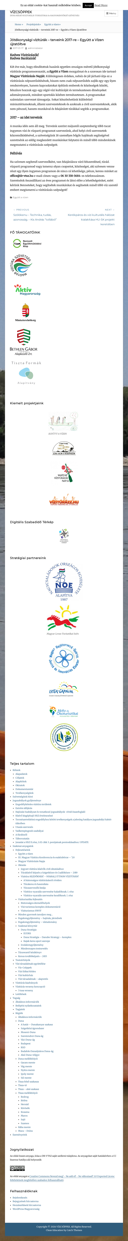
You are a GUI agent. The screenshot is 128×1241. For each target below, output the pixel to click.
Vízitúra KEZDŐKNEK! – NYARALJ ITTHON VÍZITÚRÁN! (50, 876)
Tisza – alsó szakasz (28, 1089)
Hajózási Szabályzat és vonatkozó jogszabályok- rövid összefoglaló (50, 811)
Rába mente (24, 1127)
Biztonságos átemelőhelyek (35, 903)
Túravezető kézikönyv (30, 952)
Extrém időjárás (24, 808)
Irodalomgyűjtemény (32, 945)
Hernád (25, 1104)
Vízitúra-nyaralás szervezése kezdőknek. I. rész (48, 895)
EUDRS (27, 933)
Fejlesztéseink (23, 850)
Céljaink (20, 777)
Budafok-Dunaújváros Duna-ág (37, 1051)
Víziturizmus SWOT (31, 910)
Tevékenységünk (25, 793)
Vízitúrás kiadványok (27, 982)
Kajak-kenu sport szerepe (37, 941)
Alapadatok (21, 774)
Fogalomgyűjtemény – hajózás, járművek (40, 918)
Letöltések (21, 994)
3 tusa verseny (25, 990)
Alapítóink (21, 781)
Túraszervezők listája (35, 887)
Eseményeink (20, 1134)
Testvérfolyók (23, 960)
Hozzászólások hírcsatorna (27, 1205)
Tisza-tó (22, 1085)
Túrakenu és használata (36, 884)
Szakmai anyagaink (23, 846)
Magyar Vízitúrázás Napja (31, 861)
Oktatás (22, 865)
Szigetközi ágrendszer (32, 1028)
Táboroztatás (22, 838)
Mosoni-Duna (28, 1032)
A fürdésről (21, 834)
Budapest (25, 1043)
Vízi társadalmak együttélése (31, 963)
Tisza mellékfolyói (28, 1093)
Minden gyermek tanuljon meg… (35, 914)
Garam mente (28, 1062)
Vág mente (26, 1066)
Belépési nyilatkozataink (28, 1005)
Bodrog (25, 1096)
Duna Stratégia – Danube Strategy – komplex (48, 937)
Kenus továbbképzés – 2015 (32, 956)
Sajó (23, 1119)
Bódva (24, 1100)
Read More (101, 5)
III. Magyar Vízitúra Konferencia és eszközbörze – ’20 (46, 857)
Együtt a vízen (52, 24)
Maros (24, 1115)
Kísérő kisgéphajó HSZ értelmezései (34, 815)
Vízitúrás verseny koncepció (30, 986)
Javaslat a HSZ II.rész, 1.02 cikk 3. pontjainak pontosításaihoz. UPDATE (52, 842)
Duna (21, 1020)
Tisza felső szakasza (28, 1081)
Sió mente (26, 1077)
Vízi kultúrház (25, 975)
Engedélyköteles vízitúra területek (33, 804)
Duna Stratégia (28, 929)
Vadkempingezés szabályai (30, 831)
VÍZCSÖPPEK (21, 12)
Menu (112, 13)
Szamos (25, 1123)
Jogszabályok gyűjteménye (27, 800)
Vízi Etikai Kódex (27, 971)
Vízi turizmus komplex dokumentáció (40, 906)
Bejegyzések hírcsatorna (25, 1201)
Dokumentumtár (24, 789)
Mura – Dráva (25, 1130)
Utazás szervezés (24, 827)
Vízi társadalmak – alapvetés (33, 979)
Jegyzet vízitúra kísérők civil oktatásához (42, 869)
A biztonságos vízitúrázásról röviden (43, 880)
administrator (35, 48)
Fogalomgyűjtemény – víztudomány (37, 922)
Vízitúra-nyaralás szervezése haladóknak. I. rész (49, 891)
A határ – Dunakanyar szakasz (37, 1024)
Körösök (25, 1108)
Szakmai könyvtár (27, 925)
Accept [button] (88, 5)
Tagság (16, 998)
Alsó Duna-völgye (30, 1055)
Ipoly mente (27, 1074)
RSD (23, 1047)
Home (19, 24)
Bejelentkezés (20, 1197)
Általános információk (27, 1001)
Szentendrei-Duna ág (32, 1036)
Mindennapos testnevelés (34, 948)
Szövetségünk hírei (23, 796)
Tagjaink (20, 1009)
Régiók (19, 1013)
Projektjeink (33, 24)
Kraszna (25, 1112)
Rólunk (16, 770)
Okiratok (20, 785)
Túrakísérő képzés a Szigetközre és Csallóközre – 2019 (49, 872)
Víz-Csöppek (25, 967)
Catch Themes (74, 1230)
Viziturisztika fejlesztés (30, 899)
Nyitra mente (28, 1070)
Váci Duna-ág (28, 1039)
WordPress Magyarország (26, 1209)
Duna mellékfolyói (28, 1058)
